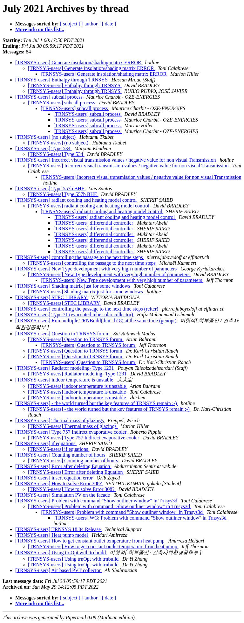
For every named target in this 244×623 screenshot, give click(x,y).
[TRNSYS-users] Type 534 (43, 148)
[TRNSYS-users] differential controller (93, 223)
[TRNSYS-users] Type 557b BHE (50, 188)
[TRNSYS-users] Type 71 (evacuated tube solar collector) (74, 314)
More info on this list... (39, 29)
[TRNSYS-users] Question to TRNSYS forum (63, 333)
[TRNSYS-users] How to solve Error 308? (59, 483)
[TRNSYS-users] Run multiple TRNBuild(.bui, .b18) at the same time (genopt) (96, 320)
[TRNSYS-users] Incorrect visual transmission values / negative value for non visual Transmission (116, 160)
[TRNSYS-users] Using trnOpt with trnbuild (61, 552)
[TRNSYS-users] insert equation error (54, 477)
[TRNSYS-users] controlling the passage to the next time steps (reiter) (87, 309)
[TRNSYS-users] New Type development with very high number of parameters (96, 268)
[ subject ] (70, 23)
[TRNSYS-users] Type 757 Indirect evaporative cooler (71, 432)
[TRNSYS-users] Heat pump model (52, 535)
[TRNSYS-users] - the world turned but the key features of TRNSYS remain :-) (96, 403)
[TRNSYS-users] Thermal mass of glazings (60, 420)
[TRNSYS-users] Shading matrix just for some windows (73, 286)
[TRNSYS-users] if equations (46, 443)
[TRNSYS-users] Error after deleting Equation (63, 466)
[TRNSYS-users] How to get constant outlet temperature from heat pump (90, 540)
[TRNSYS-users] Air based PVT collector (58, 570)
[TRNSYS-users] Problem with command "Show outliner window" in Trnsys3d (97, 500)
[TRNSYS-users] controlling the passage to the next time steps (79, 257)
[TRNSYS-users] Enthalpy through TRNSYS (62, 79)
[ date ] (109, 23)
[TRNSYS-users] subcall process (49, 97)
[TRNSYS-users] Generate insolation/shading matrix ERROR (78, 62)
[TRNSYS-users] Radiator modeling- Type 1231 (65, 368)
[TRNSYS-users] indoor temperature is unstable (64, 379)
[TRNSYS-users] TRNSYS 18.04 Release (58, 529)
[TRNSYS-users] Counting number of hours (61, 455)
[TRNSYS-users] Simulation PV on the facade (63, 495)
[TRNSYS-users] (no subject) (46, 137)
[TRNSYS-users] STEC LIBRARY (51, 297)
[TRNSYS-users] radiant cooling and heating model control (76, 200)
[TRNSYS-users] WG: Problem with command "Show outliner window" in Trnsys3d (140, 518)
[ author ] (91, 23)
